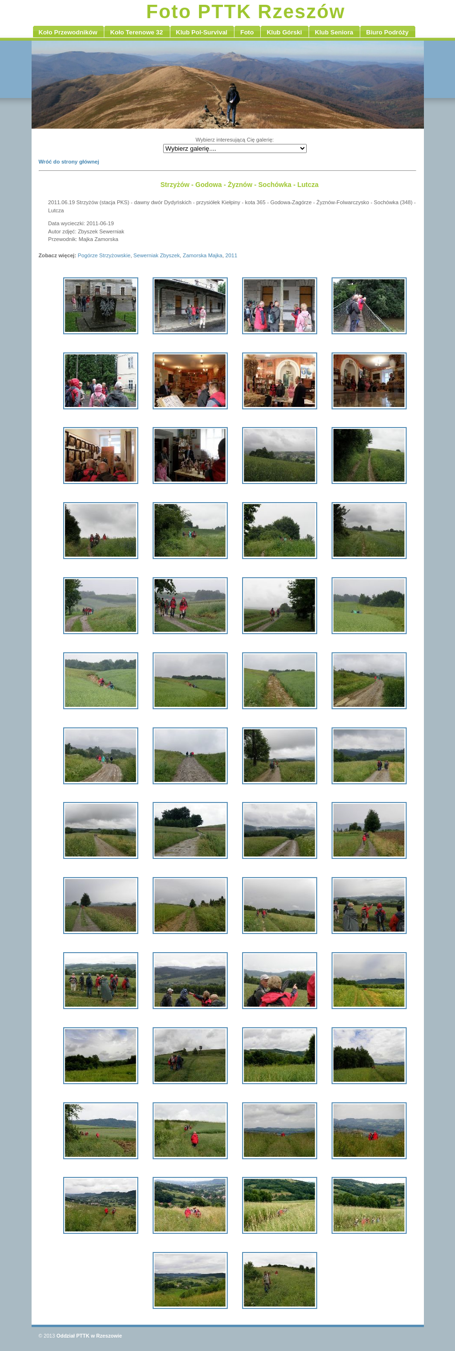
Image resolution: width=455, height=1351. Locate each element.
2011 (231, 255)
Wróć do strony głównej (69, 162)
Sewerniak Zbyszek (156, 255)
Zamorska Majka (202, 255)
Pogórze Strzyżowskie (104, 255)
